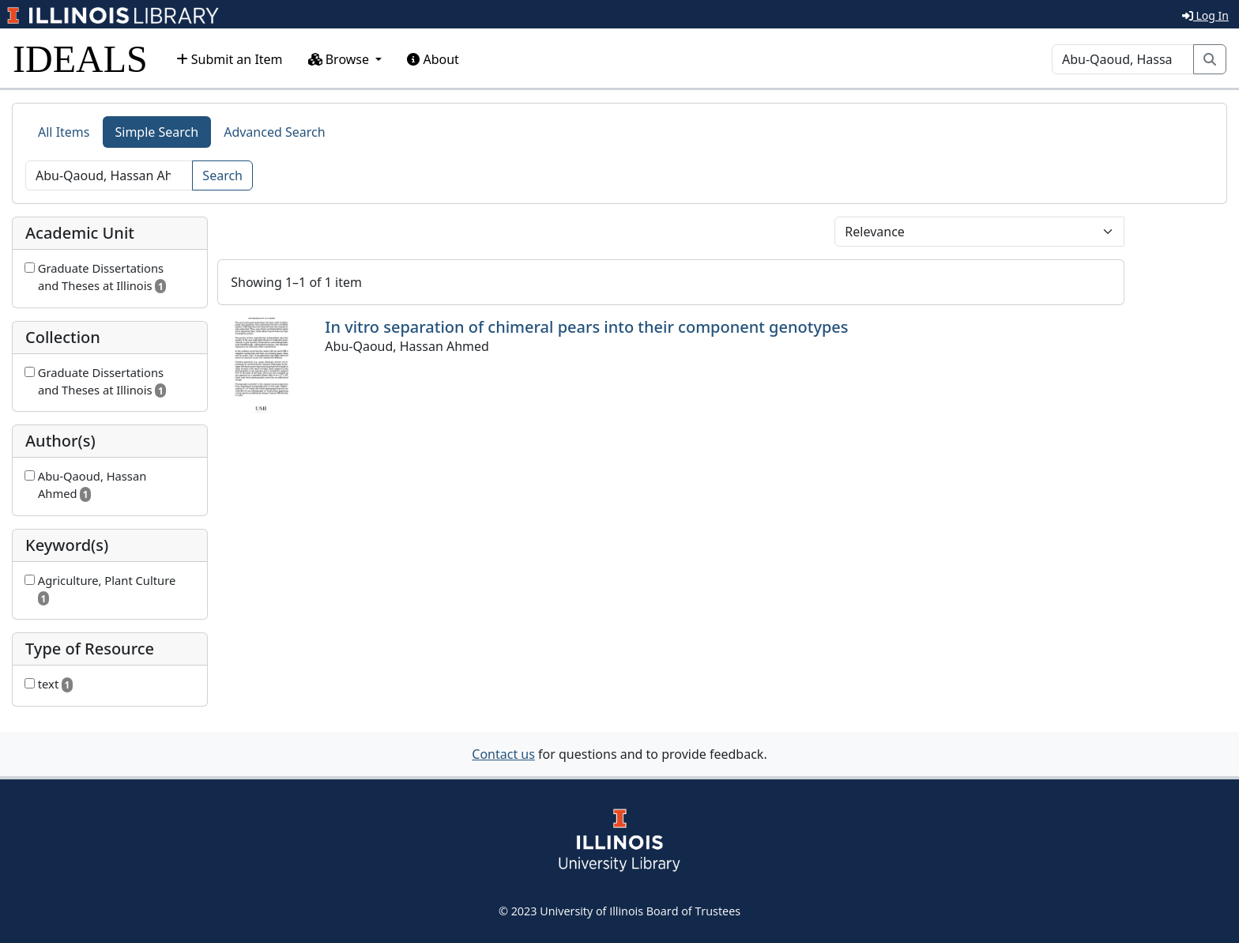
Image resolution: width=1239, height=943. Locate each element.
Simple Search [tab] (157, 132)
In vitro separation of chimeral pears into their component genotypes (586, 327)
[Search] (1123, 59)
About (433, 59)
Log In (1205, 15)
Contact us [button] (503, 754)
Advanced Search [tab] (274, 132)
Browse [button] (340, 59)
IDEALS (80, 59)
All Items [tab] (64, 132)
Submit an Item (229, 59)
